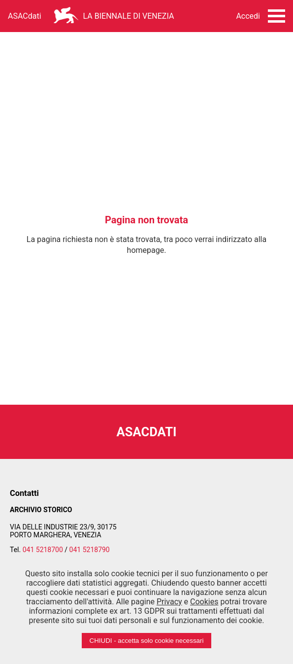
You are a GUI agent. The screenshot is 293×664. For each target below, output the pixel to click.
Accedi (248, 16)
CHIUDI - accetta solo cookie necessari (147, 640)
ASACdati (24, 16)
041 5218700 (43, 550)
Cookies (204, 601)
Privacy (169, 601)
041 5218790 (89, 550)
